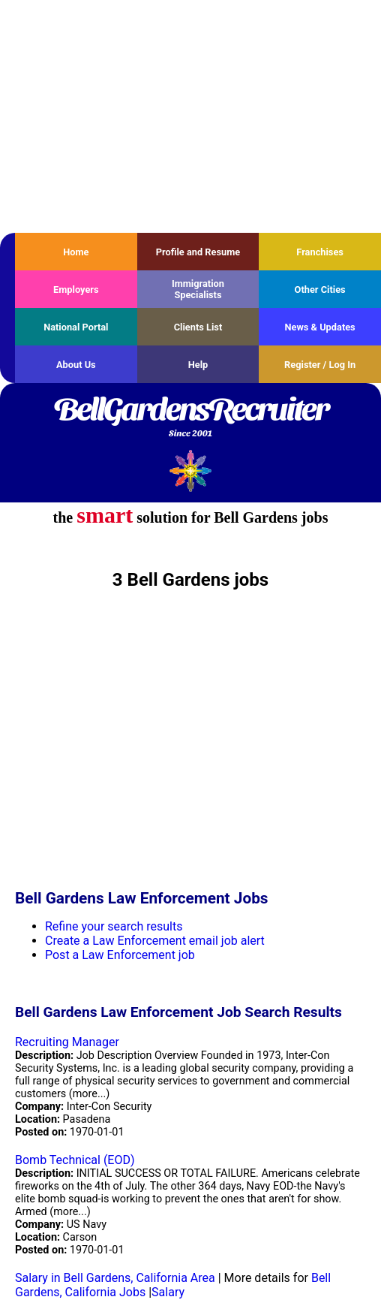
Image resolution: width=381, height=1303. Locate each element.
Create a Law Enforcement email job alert (155, 941)
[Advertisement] (190, 116)
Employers (76, 289)
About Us (76, 364)
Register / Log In (320, 364)
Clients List (198, 327)
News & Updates (320, 327)
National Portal (76, 327)
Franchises (320, 252)
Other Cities (320, 289)
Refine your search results (113, 926)
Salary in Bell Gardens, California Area (115, 1278)
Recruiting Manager (67, 1042)
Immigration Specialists (198, 289)
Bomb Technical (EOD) (75, 1160)
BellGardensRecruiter (190, 418)
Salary (168, 1292)
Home (75, 252)
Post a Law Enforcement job (120, 955)
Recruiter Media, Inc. (191, 470)
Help (198, 364)
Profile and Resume (198, 252)
